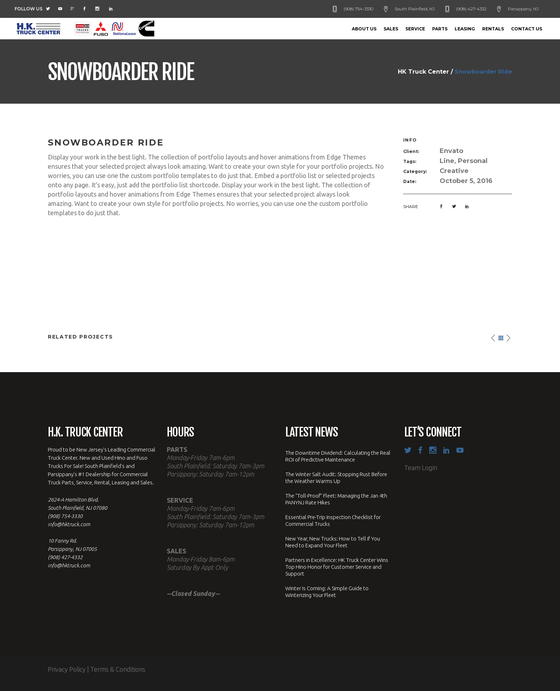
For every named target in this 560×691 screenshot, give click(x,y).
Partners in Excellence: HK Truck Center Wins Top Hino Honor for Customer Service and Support (336, 567)
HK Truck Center (423, 72)
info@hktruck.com (69, 524)
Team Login (420, 467)
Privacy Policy (67, 669)
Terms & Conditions (117, 669)
